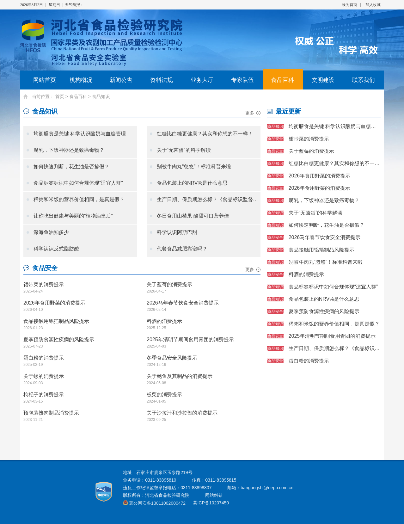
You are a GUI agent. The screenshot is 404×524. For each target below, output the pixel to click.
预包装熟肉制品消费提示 (51, 413)
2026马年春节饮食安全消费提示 (183, 302)
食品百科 (282, 80)
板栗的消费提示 (164, 394)
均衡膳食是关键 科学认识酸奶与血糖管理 (80, 133)
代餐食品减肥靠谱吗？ (182, 248)
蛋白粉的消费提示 (43, 358)
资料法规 (161, 80)
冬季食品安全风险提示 (172, 358)
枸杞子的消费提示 (43, 394)
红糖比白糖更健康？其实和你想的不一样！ (205, 133)
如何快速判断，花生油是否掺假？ (71, 166)
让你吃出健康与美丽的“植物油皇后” (73, 216)
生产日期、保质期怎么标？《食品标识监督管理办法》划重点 (208, 199)
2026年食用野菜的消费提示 (54, 302)
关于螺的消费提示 (43, 376)
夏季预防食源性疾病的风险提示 (58, 339)
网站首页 (40, 80)
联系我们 (363, 80)
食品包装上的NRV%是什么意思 (192, 183)
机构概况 (81, 80)
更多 (249, 113)
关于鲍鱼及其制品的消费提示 (179, 376)
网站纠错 (214, 495)
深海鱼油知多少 (51, 232)
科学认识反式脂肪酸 (56, 248)
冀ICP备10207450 (211, 502)
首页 (59, 96)
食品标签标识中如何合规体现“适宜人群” (78, 183)
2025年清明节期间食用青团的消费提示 (190, 339)
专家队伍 (242, 80)
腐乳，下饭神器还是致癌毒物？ (69, 150)
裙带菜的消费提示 (43, 284)
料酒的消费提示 (164, 321)
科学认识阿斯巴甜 (177, 232)
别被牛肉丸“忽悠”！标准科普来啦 (194, 166)
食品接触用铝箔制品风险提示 (56, 321)
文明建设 (323, 80)
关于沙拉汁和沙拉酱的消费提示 (182, 413)
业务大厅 (202, 80)
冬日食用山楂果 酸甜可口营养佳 (193, 216)
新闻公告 (121, 80)
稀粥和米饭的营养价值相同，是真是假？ (79, 199)
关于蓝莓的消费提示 (169, 284)
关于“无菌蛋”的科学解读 (184, 150)
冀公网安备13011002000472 (157, 503)
